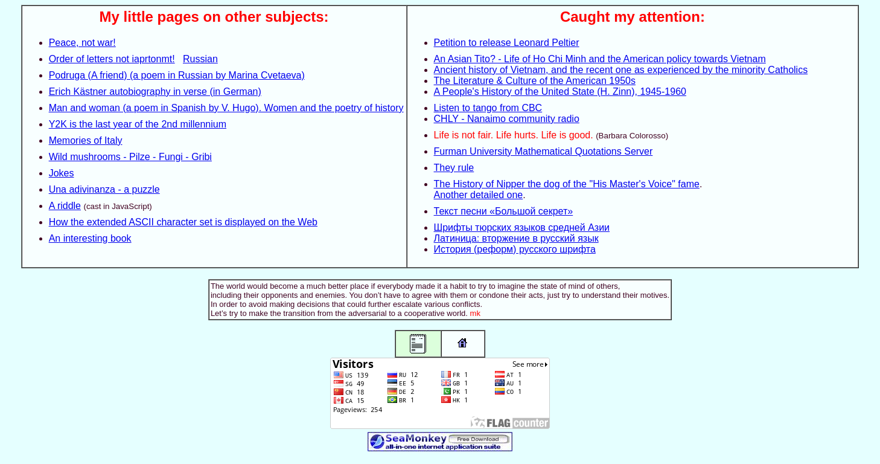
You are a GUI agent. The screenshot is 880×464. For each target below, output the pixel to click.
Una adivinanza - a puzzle (104, 189)
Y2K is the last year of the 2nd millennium (137, 124)
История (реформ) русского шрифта (515, 249)
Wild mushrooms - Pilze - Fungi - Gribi (130, 157)
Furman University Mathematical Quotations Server (543, 151)
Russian (200, 59)
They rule (454, 168)
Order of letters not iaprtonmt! (112, 59)
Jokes (61, 173)
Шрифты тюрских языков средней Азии (522, 227)
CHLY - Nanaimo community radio (506, 119)
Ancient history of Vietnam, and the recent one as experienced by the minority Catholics (621, 70)
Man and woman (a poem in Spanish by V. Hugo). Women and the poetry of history (226, 108)
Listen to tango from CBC (488, 108)
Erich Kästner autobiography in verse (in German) (155, 91)
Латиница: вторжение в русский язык (516, 238)
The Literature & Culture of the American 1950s (535, 81)
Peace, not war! (82, 42)
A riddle (65, 206)
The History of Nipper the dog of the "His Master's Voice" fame (567, 184)
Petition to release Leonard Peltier (506, 42)
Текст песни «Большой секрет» (503, 211)
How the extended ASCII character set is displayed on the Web (183, 222)
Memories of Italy (86, 140)
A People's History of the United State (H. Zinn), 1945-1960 (560, 91)
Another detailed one (478, 195)
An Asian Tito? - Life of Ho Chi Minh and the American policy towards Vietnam (600, 59)
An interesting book (90, 238)
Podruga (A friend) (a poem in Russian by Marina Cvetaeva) (177, 75)
